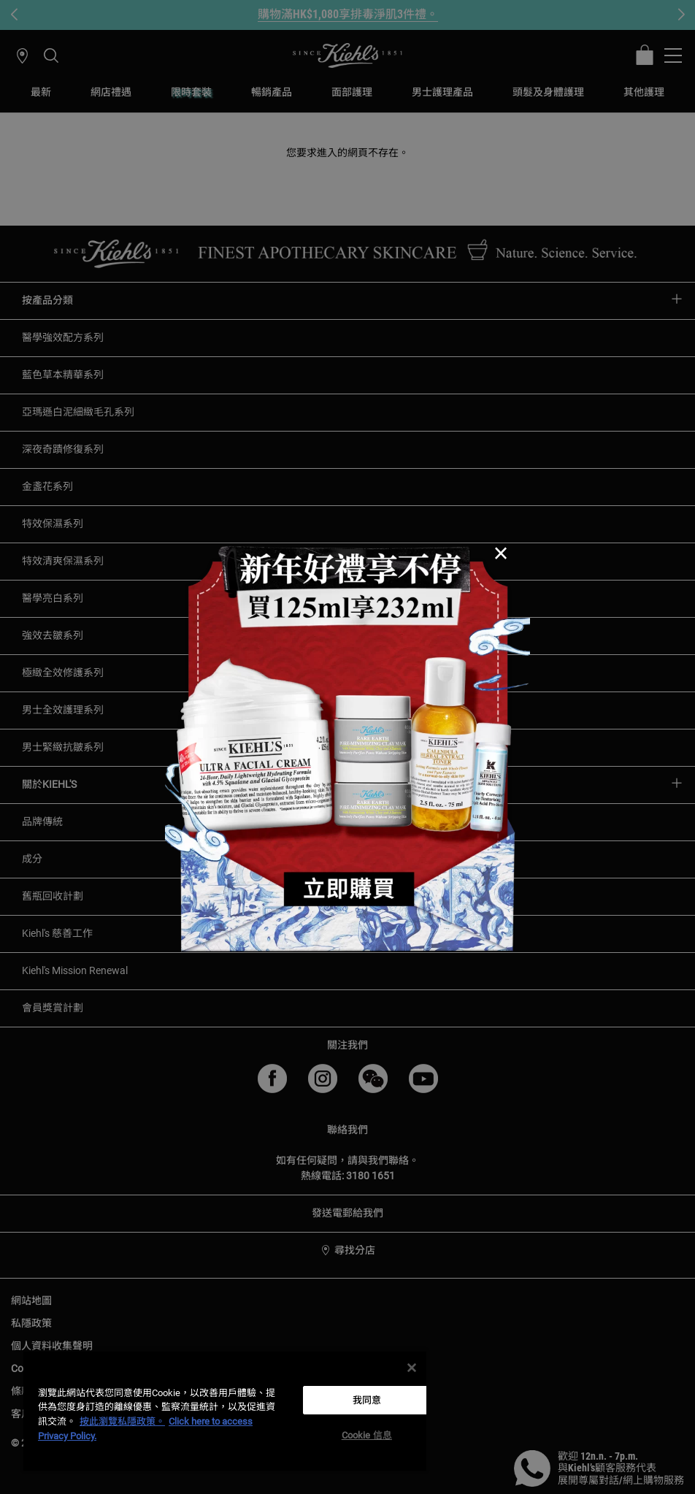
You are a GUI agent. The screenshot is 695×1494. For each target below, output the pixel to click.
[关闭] (411, 1367)
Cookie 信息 (367, 1435)
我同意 (367, 1400)
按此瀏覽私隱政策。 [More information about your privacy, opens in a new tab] (122, 1421)
